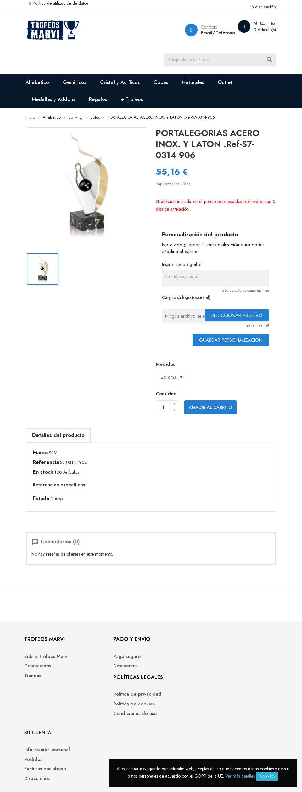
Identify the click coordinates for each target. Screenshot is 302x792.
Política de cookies (117, 726)
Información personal (178, 673)
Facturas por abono (177, 692)
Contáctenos (51, 683)
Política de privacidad (121, 717)
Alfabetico (49, 85)
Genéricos (86, 85)
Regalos (110, 102)
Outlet (237, 85)
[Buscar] (229, 61)
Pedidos (165, 683)
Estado (52, 502)
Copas (173, 85)
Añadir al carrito (210, 412)
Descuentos (109, 683)
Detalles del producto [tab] (70, 438)
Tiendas (46, 692)
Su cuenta (169, 656)
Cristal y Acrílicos (132, 85)
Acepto (267, 776)
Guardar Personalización (219, 344)
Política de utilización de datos (72, 3)
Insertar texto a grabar (182, 269)
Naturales (205, 85)
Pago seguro (110, 673)
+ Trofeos (144, 102)
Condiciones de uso (118, 736)
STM (64, 456)
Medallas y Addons (65, 102)
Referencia (57, 465)
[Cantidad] (163, 412)
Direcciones (168, 702)
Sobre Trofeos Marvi (60, 673)
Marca (51, 456)
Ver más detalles (240, 776)
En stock (54, 475)
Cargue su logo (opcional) (186, 302)
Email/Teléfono (204, 33)
